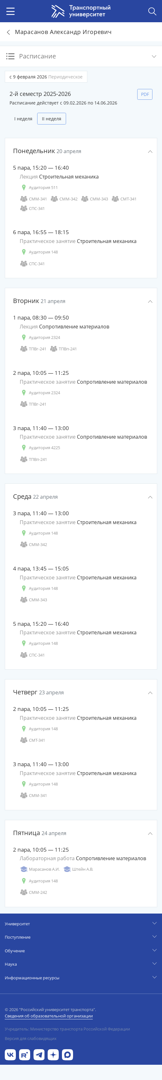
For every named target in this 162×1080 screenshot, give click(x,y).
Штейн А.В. (78, 869)
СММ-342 (64, 199)
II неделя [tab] (51, 119)
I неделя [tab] (23, 119)
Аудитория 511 (39, 188)
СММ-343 (94, 199)
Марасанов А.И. (40, 869)
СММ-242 (33, 892)
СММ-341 (33, 199)
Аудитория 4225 (40, 448)
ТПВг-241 (33, 349)
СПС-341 (32, 209)
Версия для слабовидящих (31, 1038)
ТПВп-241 (63, 349)
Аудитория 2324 (40, 337)
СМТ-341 (124, 199)
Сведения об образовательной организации (49, 1016)
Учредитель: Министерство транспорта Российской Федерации (67, 1029)
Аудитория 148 (39, 252)
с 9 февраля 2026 (46, 77)
